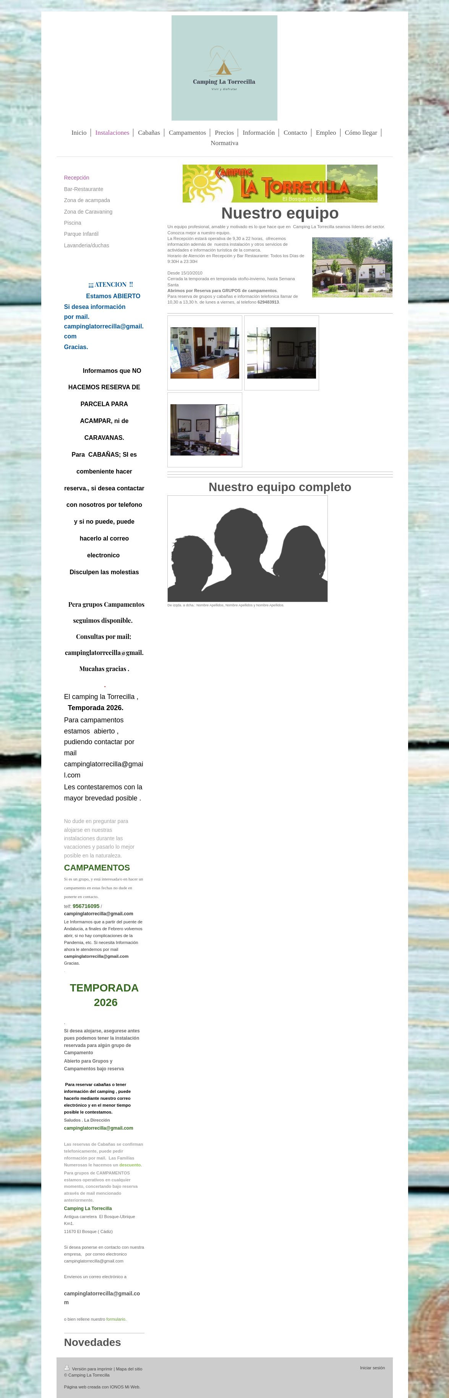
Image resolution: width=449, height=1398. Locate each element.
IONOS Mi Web (124, 1387)
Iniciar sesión (372, 1367)
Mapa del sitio (129, 1369)
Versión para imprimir (89, 1369)
